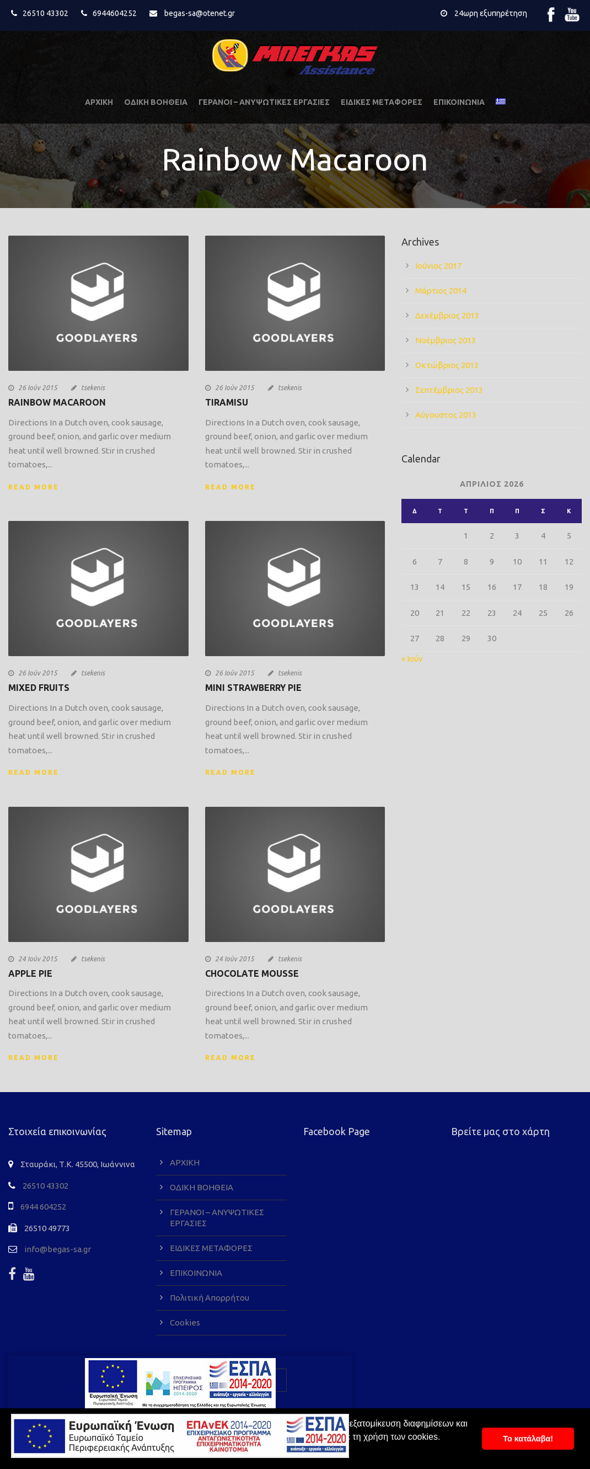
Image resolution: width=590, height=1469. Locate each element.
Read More (33, 487)
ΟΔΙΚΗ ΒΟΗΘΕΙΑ (155, 102)
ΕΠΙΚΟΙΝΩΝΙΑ (459, 102)
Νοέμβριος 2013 (445, 340)
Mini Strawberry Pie (253, 688)
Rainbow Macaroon (57, 402)
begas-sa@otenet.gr (199, 13)
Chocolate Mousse (252, 973)
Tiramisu (226, 402)
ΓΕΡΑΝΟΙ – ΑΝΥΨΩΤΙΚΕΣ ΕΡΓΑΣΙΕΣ (264, 102)
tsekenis (93, 387)
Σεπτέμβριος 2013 (449, 390)
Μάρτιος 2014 (440, 290)
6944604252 (115, 13)
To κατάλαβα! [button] (528, 1438)
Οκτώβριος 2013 (447, 365)
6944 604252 (43, 1206)
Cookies (185, 1322)
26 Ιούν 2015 (37, 387)
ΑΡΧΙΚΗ (99, 102)
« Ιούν (412, 658)
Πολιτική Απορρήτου (209, 1297)
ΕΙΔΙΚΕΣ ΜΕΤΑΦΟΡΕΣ (381, 102)
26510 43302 (45, 13)
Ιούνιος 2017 (438, 265)
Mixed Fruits (38, 688)
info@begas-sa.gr (57, 1249)
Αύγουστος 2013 (445, 414)
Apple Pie (30, 973)
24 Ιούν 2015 (37, 958)
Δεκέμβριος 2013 (447, 315)
